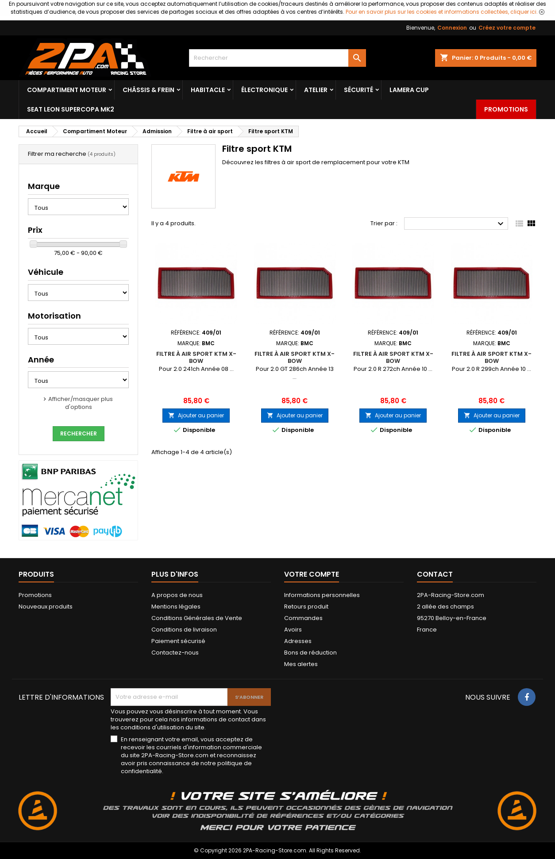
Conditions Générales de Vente (196, 618)
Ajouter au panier (196, 415)
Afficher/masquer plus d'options (80, 403)
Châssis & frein (148, 89)
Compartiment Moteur (66, 89)
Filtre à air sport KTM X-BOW (196, 357)
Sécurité (358, 89)
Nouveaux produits (46, 606)
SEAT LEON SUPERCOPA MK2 (70, 109)
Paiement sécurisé (178, 641)
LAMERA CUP (409, 89)
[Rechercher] (277, 58)
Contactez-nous (175, 652)
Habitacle (208, 89)
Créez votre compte (507, 27)
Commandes (303, 618)
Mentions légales (175, 606)
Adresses (298, 641)
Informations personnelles (322, 595)
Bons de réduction (310, 652)
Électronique (264, 89)
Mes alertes (301, 664)
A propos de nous (177, 595)
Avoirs (293, 629)
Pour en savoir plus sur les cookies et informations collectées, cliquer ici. (442, 11)
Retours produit (306, 606)
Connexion (452, 27)
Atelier (316, 89)
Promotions (506, 109)
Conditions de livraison (184, 629)
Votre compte (311, 574)
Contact (435, 574)
